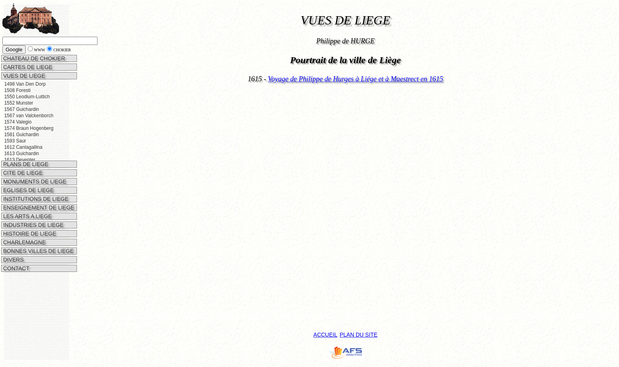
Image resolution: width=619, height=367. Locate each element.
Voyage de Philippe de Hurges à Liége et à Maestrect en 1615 (355, 79)
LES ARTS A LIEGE (27, 206)
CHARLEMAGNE (24, 232)
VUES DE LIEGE (23, 76)
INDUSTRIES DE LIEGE (33, 215)
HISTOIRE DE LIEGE (29, 224)
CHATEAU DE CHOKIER (33, 58)
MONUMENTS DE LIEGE (34, 172)
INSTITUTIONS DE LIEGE (35, 189)
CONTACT (16, 258)
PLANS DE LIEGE (25, 154)
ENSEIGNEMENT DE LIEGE (38, 198)
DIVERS (13, 250)
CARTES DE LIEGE (27, 67)
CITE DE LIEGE (22, 163)
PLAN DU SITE (358, 334)
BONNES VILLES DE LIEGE (38, 241)
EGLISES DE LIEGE (28, 180)
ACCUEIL (325, 334)
